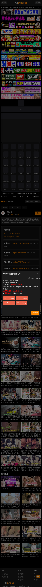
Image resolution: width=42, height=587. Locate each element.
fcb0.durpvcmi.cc (15, 280)
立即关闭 (35, 313)
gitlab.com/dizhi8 (22, 298)
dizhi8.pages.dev (9, 298)
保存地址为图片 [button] (34, 278)
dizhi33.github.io (9, 303)
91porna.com (14, 282)
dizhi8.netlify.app (21, 303)
